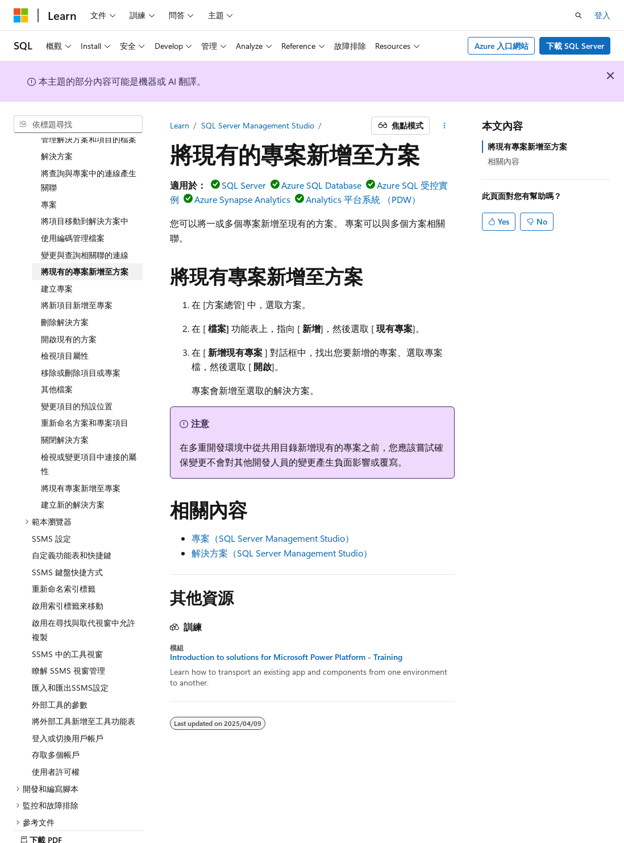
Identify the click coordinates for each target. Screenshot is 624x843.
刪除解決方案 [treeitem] (65, 282)
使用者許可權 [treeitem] (56, 731)
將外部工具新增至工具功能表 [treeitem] (83, 681)
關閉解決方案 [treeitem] (65, 399)
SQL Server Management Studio (257, 125)
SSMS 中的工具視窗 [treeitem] (67, 614)
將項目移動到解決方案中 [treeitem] (84, 181)
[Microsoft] (21, 15)
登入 (602, 15)
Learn (179, 125)
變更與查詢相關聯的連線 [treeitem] (84, 215)
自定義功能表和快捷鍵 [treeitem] (71, 515)
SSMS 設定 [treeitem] (51, 498)
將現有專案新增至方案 (527, 146)
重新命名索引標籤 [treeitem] (63, 548)
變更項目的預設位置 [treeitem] (77, 366)
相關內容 (503, 161)
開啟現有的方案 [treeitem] (69, 299)
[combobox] (78, 124)
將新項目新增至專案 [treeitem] (77, 265)
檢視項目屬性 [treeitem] (65, 315)
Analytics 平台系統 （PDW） (363, 199)
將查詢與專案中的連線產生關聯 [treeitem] (88, 140)
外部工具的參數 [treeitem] (60, 664)
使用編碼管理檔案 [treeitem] (73, 198)
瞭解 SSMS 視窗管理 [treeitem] (68, 630)
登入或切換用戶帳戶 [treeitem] (67, 698)
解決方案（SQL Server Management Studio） (282, 553)
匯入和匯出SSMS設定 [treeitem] (70, 647)
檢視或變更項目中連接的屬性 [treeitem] (88, 424)
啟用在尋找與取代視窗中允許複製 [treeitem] (83, 590)
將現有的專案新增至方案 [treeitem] (84, 231)
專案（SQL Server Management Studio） (273, 538)
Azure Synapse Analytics (242, 199)
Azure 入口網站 (502, 45)
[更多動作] (444, 126)
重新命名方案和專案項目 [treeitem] (84, 382)
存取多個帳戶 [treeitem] (56, 714)
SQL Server (244, 185)
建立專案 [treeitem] (57, 248)
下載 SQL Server (575, 45)
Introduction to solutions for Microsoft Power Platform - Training (286, 657)
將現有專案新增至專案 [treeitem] (80, 448)
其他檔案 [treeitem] (57, 349)
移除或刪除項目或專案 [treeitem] (80, 332)
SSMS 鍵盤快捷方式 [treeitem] (67, 532)
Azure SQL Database (321, 185)
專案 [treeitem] (49, 164)
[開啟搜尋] (578, 15)
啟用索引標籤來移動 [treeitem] (67, 565)
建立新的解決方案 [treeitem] (73, 464)
